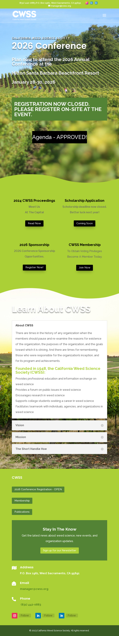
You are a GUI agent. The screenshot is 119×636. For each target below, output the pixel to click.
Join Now (84, 267)
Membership (22, 500)
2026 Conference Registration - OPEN (38, 489)
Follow (25, 615)
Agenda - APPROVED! (59, 137)
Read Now (34, 223)
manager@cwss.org (34, 589)
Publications (22, 511)
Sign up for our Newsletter (59, 550)
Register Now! (34, 267)
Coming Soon (84, 223)
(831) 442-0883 (30, 604)
